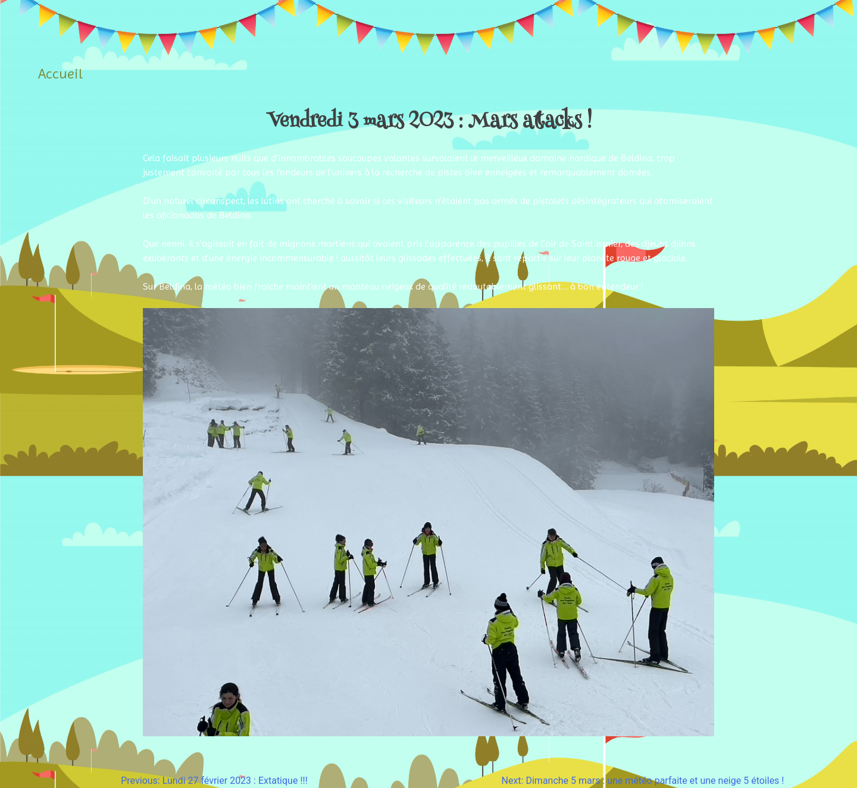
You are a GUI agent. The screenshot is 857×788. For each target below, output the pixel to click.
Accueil (60, 73)
